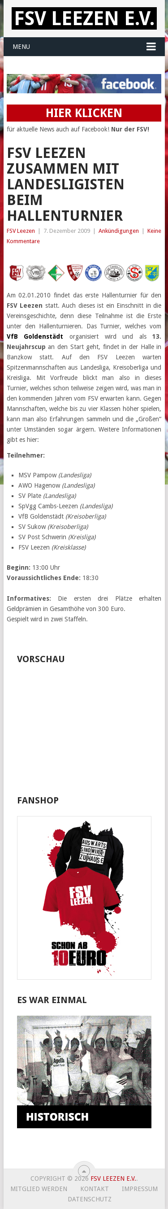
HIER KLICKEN (84, 113)
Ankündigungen (119, 230)
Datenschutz (90, 1199)
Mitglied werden (38, 1188)
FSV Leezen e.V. (84, 18)
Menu (21, 46)
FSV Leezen (21, 230)
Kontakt (94, 1188)
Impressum (140, 1188)
